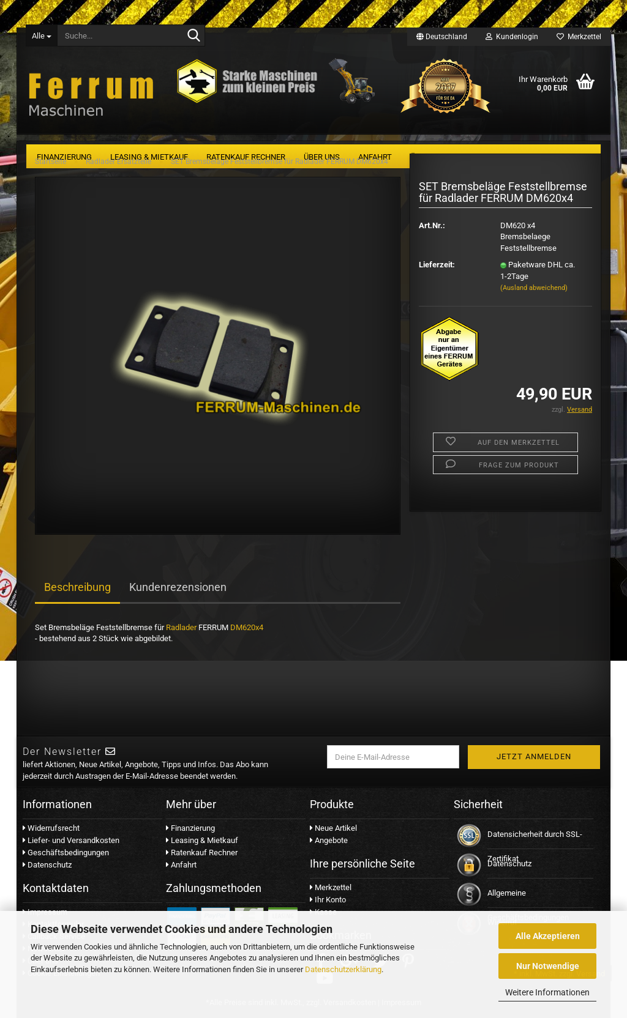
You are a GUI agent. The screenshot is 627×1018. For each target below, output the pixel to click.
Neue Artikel (333, 828)
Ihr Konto (328, 899)
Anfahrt (181, 864)
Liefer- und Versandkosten (71, 840)
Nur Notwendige (547, 966)
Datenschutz (47, 864)
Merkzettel (579, 36)
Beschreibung (77, 587)
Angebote (329, 840)
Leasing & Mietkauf (202, 840)
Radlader (181, 627)
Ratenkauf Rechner (202, 852)
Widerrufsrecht (51, 828)
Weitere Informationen (547, 992)
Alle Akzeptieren (548, 936)
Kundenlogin (512, 36)
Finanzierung (190, 828)
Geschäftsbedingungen (66, 852)
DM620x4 (246, 627)
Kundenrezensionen (178, 587)
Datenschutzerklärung (343, 969)
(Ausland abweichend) (534, 288)
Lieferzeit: (437, 264)
